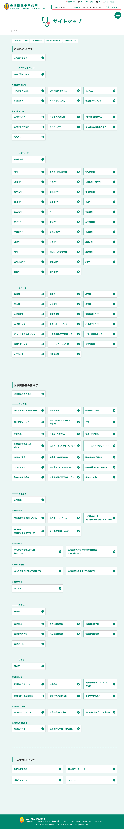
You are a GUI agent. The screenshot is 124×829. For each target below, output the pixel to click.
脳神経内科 (19, 191)
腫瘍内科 (18, 201)
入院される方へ (20, 117)
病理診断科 (54, 261)
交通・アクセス (92, 433)
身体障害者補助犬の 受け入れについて (22, 445)
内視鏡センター (20, 324)
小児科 (88, 201)
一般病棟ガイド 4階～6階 (61, 467)
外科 (51, 211)
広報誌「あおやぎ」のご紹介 (62, 445)
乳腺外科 (89, 211)
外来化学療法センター (95, 334)
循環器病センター (93, 314)
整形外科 (18, 221)
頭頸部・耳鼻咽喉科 (58, 251)
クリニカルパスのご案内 (95, 127)
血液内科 (18, 181)
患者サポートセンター (59, 324)
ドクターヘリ (19, 588)
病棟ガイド (19, 136)
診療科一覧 (19, 159)
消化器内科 (54, 191)
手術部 (88, 304)
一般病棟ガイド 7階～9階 (96, 467)
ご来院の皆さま (37, 40)
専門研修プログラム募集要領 (97, 712)
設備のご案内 (19, 457)
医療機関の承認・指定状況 (61, 728)
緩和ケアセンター (21, 344)
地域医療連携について (59, 531)
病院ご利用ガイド (21, 74)
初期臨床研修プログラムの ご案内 (96, 684)
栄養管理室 (90, 344)
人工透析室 (19, 354)
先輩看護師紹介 (56, 633)
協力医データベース (58, 517)
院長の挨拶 (54, 410)
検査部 (88, 294)
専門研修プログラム (22, 712)
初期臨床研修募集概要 (23, 696)
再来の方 (89, 90)
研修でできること (93, 696)
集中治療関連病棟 (21, 477)
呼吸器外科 (19, 231)
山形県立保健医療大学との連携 (27, 570)
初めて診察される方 (58, 90)
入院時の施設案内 (21, 127)
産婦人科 (89, 241)
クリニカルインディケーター (97, 445)
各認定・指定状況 (57, 433)
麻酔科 (88, 261)
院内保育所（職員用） (95, 457)
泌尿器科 (53, 241)
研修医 (17, 666)
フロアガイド (19, 467)
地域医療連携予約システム (25, 517)
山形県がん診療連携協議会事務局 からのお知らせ (82, 551)
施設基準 (18, 433)
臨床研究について (21, 422)
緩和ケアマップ (20, 780)
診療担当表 (19, 100)
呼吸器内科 (90, 171)
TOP (10, 31)
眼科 (16, 251)
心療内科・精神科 (93, 181)
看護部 (17, 294)
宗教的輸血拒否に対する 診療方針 (60, 422)
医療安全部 (54, 314)
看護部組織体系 (56, 623)
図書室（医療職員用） (59, 457)
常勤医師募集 (19, 728)
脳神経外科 (90, 221)
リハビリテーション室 (59, 344)
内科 (16, 171)
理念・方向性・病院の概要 (25, 410)
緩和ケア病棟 (91, 477)
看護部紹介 (19, 623)
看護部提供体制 (92, 623)
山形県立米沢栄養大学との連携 (81, 570)
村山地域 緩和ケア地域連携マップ (24, 531)
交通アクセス (113, 7)
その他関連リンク (70, 40)
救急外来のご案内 (93, 100)
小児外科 (89, 231)
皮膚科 (17, 241)
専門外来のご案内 (57, 100)
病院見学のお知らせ (58, 696)
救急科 (17, 271)
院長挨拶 (53, 684)
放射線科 (89, 251)
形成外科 (53, 221)
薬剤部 (52, 294)
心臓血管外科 (55, 231)
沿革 (87, 422)
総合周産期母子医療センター (62, 334)
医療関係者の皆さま (53, 40)
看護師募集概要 (92, 633)
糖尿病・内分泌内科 (58, 171)
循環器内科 (90, 191)
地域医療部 (19, 314)
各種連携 (18, 499)
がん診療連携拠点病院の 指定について (24, 551)
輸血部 (17, 304)
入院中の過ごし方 (57, 117)
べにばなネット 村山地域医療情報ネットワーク (98, 518)
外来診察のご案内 (21, 90)
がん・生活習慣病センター (25, 334)
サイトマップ (18, 31)
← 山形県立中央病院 (20, 40)
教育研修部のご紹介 (58, 712)
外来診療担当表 (20, 769)
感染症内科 (54, 201)
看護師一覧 (19, 643)
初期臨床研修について (23, 684)
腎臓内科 (53, 181)
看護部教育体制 (20, 633)
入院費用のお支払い (94, 117)
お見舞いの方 (55, 127)
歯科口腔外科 (19, 261)
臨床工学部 (54, 354)
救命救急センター (93, 324)
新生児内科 (19, 211)
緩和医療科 (54, 271)
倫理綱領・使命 (92, 410)
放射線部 (53, 304)
